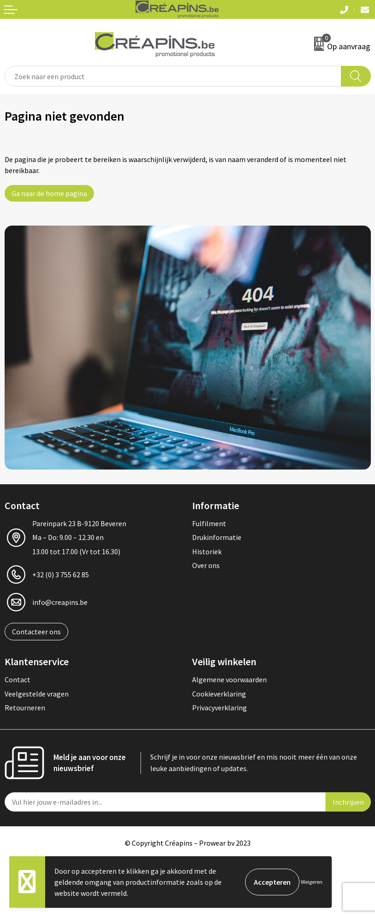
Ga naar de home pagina (49, 193)
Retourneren (25, 707)
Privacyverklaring (219, 707)
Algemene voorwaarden (229, 679)
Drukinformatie (216, 537)
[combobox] (173, 76)
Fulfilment (209, 523)
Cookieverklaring (219, 693)
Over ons (206, 565)
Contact (17, 679)
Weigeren (311, 881)
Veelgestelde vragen (37, 693)
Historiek (207, 551)
